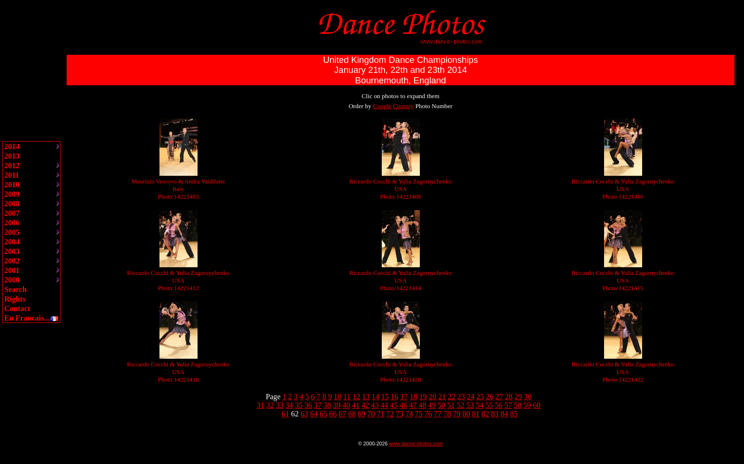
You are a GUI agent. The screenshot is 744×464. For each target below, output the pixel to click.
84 (504, 414)
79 (457, 414)
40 (346, 405)
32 (270, 405)
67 (343, 414)
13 (366, 397)
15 (385, 397)
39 (337, 405)
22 (452, 397)
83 (495, 414)
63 (304, 414)
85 (514, 414)
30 (528, 397)
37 (318, 405)
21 (442, 397)
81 (476, 414)
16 (394, 397)
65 (323, 414)
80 (466, 414)
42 (365, 405)
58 (518, 405)
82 (485, 414)
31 (261, 405)
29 (518, 397)
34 (289, 405)
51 (451, 405)
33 (280, 405)
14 (375, 397)
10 (337, 397)
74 (409, 414)
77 (438, 414)
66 (333, 414)
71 (381, 414)
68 (352, 414)
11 (346, 397)
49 (432, 405)
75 (419, 414)
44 (384, 405)
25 (480, 397)
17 (404, 397)
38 (327, 405)
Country (403, 106)
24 (471, 397)
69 (362, 414)
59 (527, 405)
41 (356, 405)
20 (432, 397)
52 (461, 405)
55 (489, 405)
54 (480, 405)
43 (375, 405)
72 (390, 414)
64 (314, 414)
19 (423, 397)
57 (508, 405)
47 (413, 405)
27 (499, 397)
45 (394, 405)
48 (423, 405)
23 (461, 397)
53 (470, 405)
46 (403, 405)
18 (413, 397)
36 (308, 405)
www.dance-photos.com (416, 443)
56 (499, 405)
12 (356, 397)
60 (537, 405)
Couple (382, 106)
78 (447, 414)
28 (509, 397)
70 (371, 414)
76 (428, 414)
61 (285, 414)
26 (490, 397)
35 (299, 405)
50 (442, 405)
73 (400, 414)
